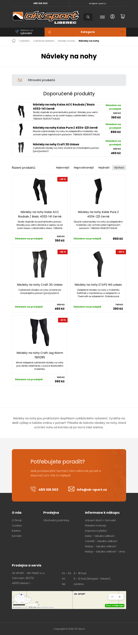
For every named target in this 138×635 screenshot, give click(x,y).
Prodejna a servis (26, 565)
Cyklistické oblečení (43, 41)
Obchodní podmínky (56, 520)
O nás (17, 512)
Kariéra (16, 531)
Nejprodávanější (84, 167)
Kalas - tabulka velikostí (99, 536)
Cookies (17, 525)
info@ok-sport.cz (97, 3)
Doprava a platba (96, 531)
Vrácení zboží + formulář (100, 520)
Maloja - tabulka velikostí (100, 546)
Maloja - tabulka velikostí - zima (105, 551)
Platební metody (95, 525)
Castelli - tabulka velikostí (101, 541)
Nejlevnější (62, 167)
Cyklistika (24, 41)
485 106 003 (40, 3)
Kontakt (17, 536)
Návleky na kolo (66, 41)
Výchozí (119, 167)
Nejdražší (103, 167)
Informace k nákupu (102, 512)
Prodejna (51, 512)
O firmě (17, 520)
